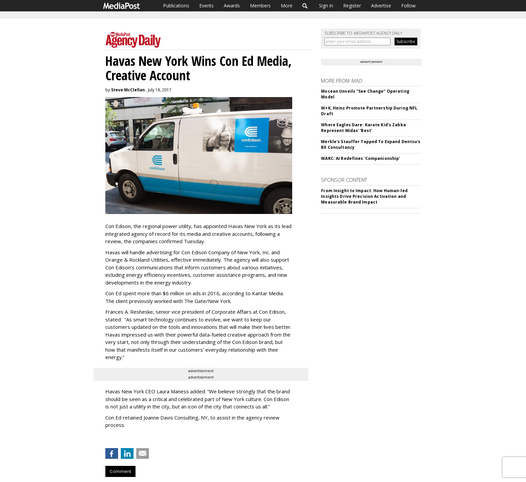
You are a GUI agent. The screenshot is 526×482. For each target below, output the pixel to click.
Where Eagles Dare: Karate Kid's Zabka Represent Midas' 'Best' (363, 127)
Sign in (326, 5)
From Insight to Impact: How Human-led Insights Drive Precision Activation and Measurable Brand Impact (364, 196)
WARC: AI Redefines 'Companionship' (360, 158)
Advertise (381, 5)
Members (260, 5)
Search (305, 5)
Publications (176, 5)
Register (352, 5)
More (287, 5)
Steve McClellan (128, 90)
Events (206, 5)
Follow (408, 5)
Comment (120, 471)
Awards (232, 5)
